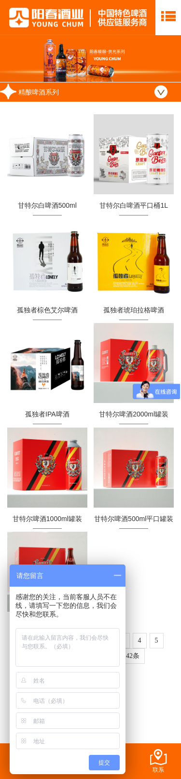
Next (168, 59)
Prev (12, 59)
